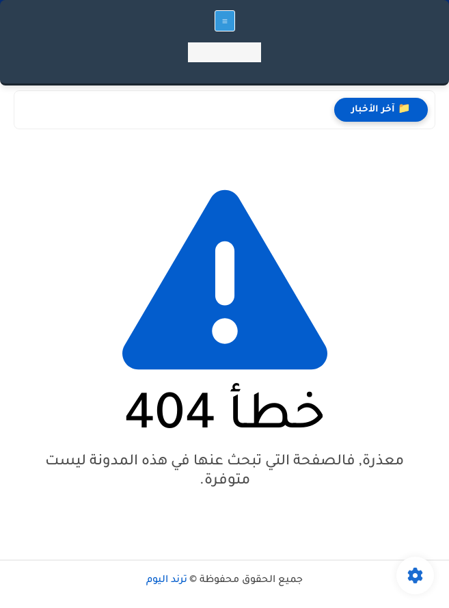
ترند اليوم (166, 580)
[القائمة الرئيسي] (225, 20)
